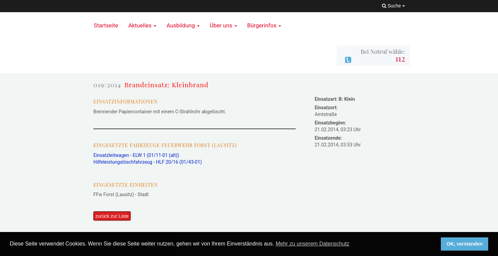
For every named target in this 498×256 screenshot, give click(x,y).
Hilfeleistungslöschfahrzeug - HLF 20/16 (147, 162)
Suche (393, 5)
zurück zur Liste (112, 216)
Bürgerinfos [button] (264, 25)
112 (400, 58)
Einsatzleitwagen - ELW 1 (136, 155)
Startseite (106, 25)
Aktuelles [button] (142, 25)
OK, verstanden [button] (464, 244)
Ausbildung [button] (183, 25)
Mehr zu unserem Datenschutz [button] (312, 244)
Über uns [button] (223, 25)
